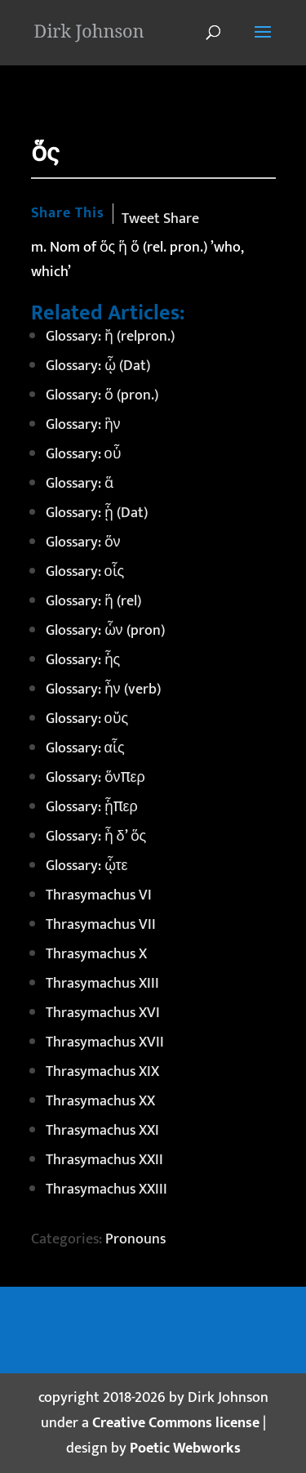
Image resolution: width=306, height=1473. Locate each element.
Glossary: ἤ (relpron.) (110, 336)
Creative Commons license (175, 1423)
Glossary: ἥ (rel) (93, 601)
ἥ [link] (122, 247)
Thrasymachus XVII (105, 1042)
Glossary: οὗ (84, 454)
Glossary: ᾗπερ (92, 807)
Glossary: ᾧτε (87, 866)
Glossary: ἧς (83, 660)
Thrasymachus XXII (104, 1160)
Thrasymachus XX (100, 1101)
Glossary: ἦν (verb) (103, 689)
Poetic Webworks (185, 1448)
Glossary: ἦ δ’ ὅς (96, 836)
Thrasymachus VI (99, 895)
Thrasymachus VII (101, 925)
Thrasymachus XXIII (106, 1189)
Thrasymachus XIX (102, 1072)
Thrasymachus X (96, 954)
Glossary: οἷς (85, 572)
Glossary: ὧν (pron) (105, 630)
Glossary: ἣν (83, 425)
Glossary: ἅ (79, 483)
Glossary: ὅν (83, 542)
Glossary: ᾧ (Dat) (98, 366)
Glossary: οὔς (87, 719)
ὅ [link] (135, 247)
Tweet (141, 219)
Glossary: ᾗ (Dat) (97, 513)
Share (181, 219)
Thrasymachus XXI (102, 1130)
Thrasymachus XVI (103, 1013)
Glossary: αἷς (85, 748)
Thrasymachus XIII (102, 983)
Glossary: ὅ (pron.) (102, 395)
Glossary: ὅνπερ (95, 778)
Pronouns (135, 1239)
